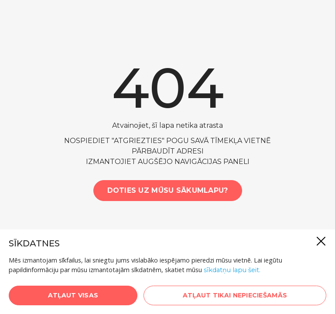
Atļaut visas (73, 295)
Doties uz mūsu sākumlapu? (167, 190)
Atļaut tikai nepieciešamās (235, 295)
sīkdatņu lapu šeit (231, 270)
